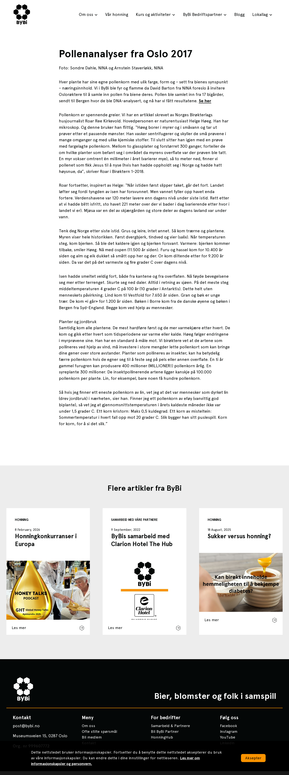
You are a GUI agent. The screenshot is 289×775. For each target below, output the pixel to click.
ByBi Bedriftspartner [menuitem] (202, 14)
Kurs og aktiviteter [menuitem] (153, 14)
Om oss (88, 729)
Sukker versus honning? (239, 536)
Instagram (228, 735)
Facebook (228, 729)
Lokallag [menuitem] (260, 14)
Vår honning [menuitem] (116, 14)
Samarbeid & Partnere (170, 729)
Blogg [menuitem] (239, 14)
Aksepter (253, 758)
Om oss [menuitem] (86, 14)
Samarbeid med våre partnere (134, 520)
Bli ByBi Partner (165, 735)
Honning (21, 520)
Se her (205, 100)
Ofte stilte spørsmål (99, 735)
